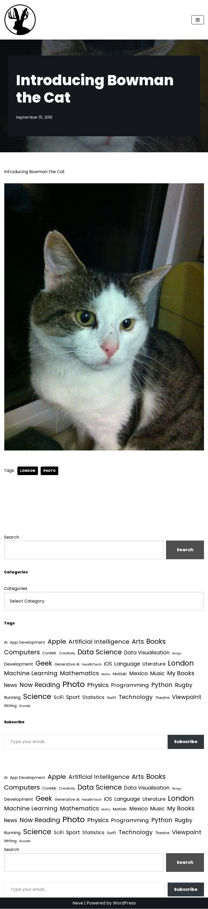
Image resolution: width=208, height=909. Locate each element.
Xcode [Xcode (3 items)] (24, 706)
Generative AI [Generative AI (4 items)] (67, 664)
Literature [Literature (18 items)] (153, 664)
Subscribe (186, 742)
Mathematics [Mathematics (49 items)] (79, 673)
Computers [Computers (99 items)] (22, 652)
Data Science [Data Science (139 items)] (100, 652)
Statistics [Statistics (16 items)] (93, 697)
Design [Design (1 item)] (177, 654)
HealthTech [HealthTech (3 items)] (92, 664)
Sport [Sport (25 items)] (73, 697)
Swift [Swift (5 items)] (111, 698)
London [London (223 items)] (181, 663)
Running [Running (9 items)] (12, 698)
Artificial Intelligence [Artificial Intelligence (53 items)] (98, 642)
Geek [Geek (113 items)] (44, 663)
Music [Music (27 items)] (157, 673)
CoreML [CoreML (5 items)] (49, 653)
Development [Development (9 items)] (18, 664)
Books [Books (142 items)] (156, 641)
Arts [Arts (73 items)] (138, 642)
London (28, 470)
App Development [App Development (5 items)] (27, 642)
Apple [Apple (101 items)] (57, 641)
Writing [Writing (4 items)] (10, 706)
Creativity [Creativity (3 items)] (67, 653)
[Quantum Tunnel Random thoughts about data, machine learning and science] (20, 20)
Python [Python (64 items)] (161, 685)
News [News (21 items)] (10, 685)
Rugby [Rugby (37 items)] (183, 685)
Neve (77, 903)
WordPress (124, 903)
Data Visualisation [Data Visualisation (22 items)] (147, 652)
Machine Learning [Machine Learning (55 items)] (30, 673)
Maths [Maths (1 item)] (105, 675)
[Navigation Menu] (197, 19)
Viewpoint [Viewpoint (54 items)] (186, 697)
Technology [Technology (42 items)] (136, 697)
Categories (15, 588)
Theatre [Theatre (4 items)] (162, 698)
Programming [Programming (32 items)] (130, 685)
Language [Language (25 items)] (127, 664)
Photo (50, 470)
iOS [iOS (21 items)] (108, 664)
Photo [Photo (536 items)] (74, 684)
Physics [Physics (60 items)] (98, 685)
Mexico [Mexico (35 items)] (138, 673)
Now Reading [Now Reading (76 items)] (40, 685)
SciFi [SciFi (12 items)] (59, 697)
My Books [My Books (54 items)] (180, 673)
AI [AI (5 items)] (5, 642)
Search (11, 537)
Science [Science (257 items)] (37, 697)
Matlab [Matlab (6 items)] (120, 674)
